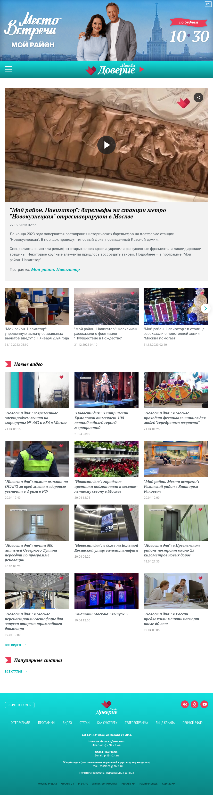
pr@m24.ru (111, 755)
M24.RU (83, 783)
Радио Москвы (148, 783)
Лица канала (165, 722)
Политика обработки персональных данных (106, 772)
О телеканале (20, 722)
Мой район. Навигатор (55, 269)
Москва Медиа (47, 783)
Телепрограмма (136, 722)
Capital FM (168, 783)
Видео (67, 722)
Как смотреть (107, 722)
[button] (206, 308)
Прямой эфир (142, 69)
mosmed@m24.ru (111, 766)
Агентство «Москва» (105, 783)
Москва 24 (67, 783)
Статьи (85, 722)
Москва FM (129, 783)
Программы (46, 722)
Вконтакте (185, 704)
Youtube (204, 704)
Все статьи (13, 671)
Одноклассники (194, 704)
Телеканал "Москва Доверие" (110, 69)
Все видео (13, 645)
